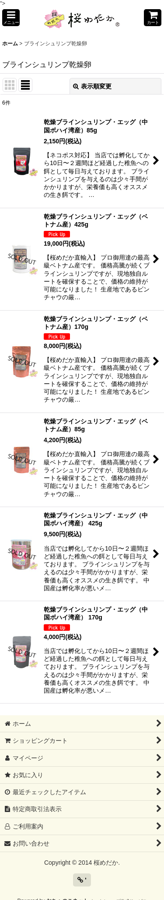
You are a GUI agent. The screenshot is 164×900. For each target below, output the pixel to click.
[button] (11, 17)
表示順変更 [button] (92, 86)
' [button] (81, 879)
